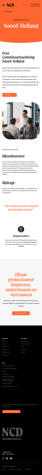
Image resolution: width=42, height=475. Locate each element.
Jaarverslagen (6, 374)
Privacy (4, 469)
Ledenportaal (24, 341)
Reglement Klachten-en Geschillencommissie (8, 380)
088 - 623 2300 (8, 454)
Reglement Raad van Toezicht (9, 386)
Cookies (19, 469)
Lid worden (35, 5)
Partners (4, 346)
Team (22, 346)
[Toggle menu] (3, 5)
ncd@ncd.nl (6, 452)
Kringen (4, 344)
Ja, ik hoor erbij (20, 313)
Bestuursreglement (7, 383)
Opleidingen (5, 349)
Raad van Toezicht (25, 344)
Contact (23, 352)
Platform (4, 341)
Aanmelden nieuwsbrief (11, 411)
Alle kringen (9, 11)
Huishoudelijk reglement (8, 376)
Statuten (4, 371)
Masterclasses (6, 352)
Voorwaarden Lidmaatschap (9, 368)
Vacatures (23, 349)
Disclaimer (11, 469)
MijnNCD (26, 5)
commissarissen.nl (9, 466)
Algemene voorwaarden (8, 366)
